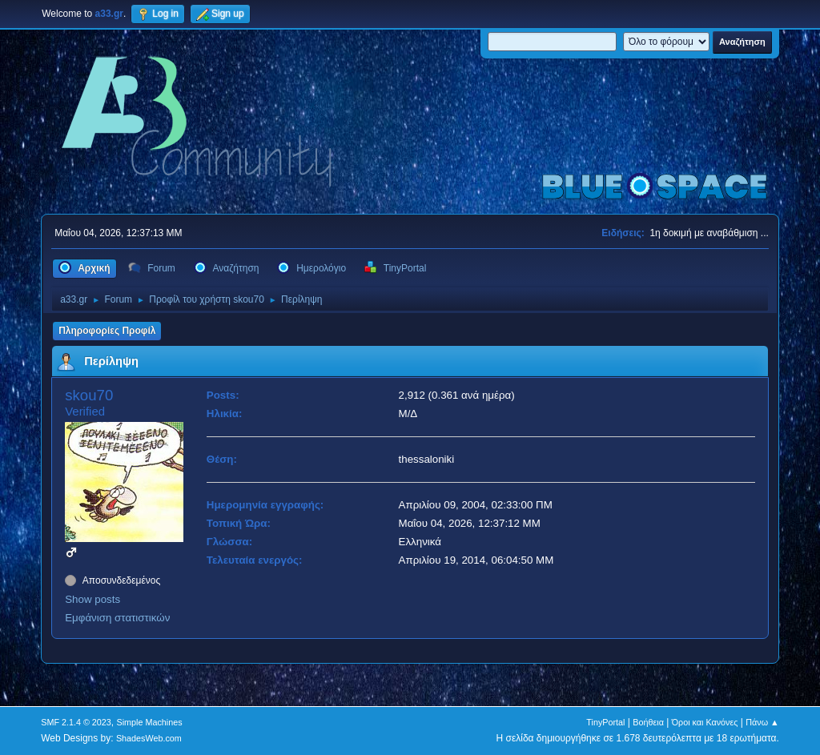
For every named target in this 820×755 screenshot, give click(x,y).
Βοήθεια (648, 722)
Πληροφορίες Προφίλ (106, 330)
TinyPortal (605, 722)
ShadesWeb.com (149, 738)
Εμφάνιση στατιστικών (117, 618)
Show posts (92, 599)
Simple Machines (150, 722)
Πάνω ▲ (762, 722)
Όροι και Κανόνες (705, 722)
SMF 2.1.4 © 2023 (76, 722)
